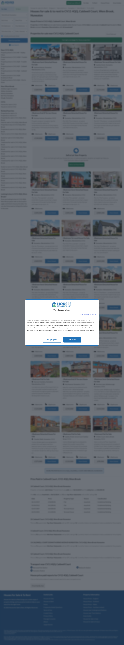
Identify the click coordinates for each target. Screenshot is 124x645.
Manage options (52, 340)
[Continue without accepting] (87, 314)
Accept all (72, 340)
